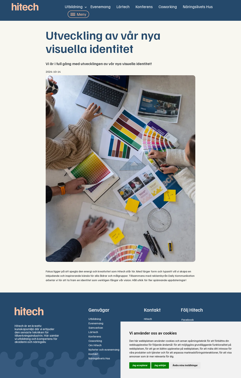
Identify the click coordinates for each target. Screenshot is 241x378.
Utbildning (74, 6)
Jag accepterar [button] (139, 365)
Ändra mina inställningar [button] (185, 365)
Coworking (168, 6)
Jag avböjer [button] (160, 365)
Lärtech (123, 6)
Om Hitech (94, 345)
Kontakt (93, 354)
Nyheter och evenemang (103, 349)
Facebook (187, 319)
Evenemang (100, 6)
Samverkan (95, 327)
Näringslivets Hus (198, 6)
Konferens (144, 6)
